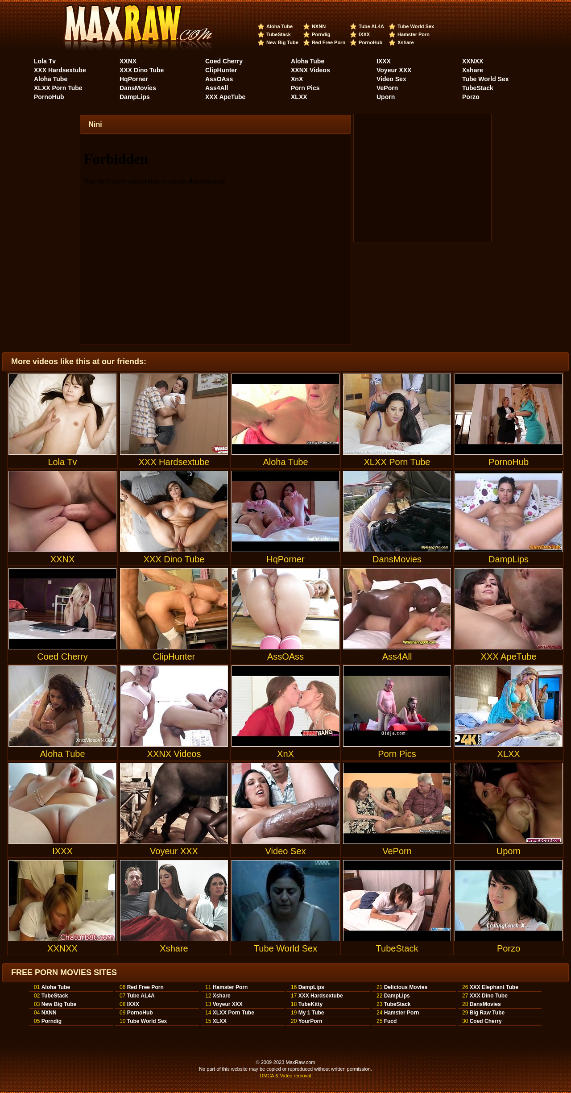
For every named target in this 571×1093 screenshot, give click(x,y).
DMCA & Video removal (285, 1075)
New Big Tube (282, 42)
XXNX (128, 61)
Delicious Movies (405, 987)
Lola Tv (45, 61)
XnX (297, 79)
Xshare (405, 42)
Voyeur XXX (394, 70)
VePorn (387, 87)
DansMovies (138, 87)
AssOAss (219, 79)
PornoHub (370, 42)
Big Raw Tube (487, 1013)
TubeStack (278, 34)
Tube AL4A (371, 26)
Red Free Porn (328, 42)
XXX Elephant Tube (494, 987)
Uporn (386, 96)
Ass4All (216, 87)
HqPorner (134, 79)
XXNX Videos (310, 70)
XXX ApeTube (225, 96)
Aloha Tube (279, 26)
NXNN (319, 26)
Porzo (471, 96)
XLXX (299, 96)
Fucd (390, 1021)
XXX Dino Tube (142, 70)
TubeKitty (310, 1004)
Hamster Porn (413, 34)
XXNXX (472, 61)
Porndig (321, 34)
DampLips (135, 96)
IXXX (364, 34)
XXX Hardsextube (60, 70)
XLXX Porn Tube (58, 87)
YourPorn (310, 1021)
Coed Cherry (224, 61)
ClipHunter (221, 70)
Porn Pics (305, 87)
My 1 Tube (311, 1013)
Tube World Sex (415, 26)
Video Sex (391, 79)
